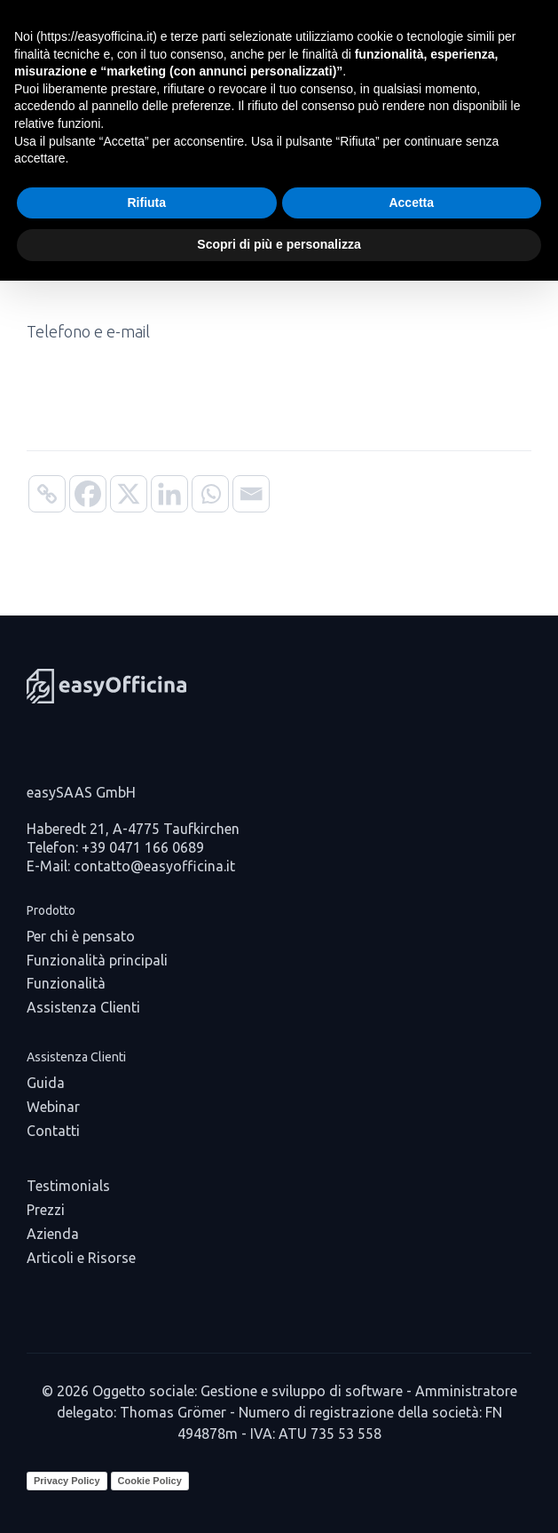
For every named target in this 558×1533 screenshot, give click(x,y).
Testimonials (68, 1186)
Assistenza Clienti (83, 1007)
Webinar (53, 1107)
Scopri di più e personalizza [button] (278, 244)
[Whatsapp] (210, 493)
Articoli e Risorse (81, 1258)
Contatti (53, 1131)
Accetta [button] (411, 202)
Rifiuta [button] (146, 202)
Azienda (53, 1234)
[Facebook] (87, 493)
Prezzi (46, 1210)
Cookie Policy (150, 1480)
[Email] (251, 493)
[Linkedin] (169, 493)
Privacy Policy (67, 1480)
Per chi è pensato (81, 936)
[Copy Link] (47, 493)
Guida (46, 1083)
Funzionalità (66, 983)
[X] (128, 493)
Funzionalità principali (97, 960)
